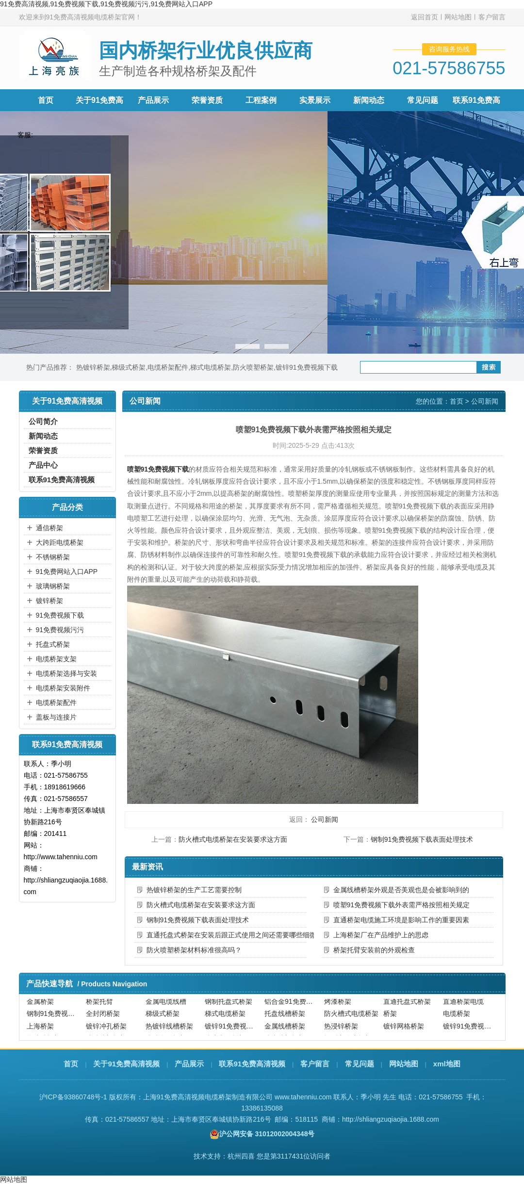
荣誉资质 (207, 100)
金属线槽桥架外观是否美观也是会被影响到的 (401, 890)
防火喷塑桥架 (253, 367)
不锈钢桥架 (53, 557)
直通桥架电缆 (463, 1005)
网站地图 (458, 17)
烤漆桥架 (337, 1005)
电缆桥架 (456, 1017)
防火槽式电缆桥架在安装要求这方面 (233, 839)
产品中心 (43, 465)
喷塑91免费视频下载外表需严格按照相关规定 (401, 905)
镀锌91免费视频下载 (307, 367)
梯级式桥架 (129, 367)
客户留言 (492, 17)
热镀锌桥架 (93, 367)
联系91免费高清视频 (62, 479)
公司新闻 (484, 401)
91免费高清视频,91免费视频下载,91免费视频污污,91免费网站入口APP (106, 4)
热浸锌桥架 (341, 1029)
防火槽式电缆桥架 (351, 1017)
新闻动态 (368, 100)
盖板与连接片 (56, 717)
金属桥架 (40, 1005)
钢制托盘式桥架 (228, 1005)
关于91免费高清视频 (126, 1064)
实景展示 (314, 100)
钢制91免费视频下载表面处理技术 (422, 839)
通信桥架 (49, 528)
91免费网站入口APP (67, 571)
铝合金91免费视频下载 (293, 1005)
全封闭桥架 (103, 1017)
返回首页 (424, 17)
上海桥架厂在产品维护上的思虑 (380, 935)
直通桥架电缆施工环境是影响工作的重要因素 (401, 920)
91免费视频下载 (60, 615)
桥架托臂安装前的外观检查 (374, 950)
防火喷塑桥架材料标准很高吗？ (194, 950)
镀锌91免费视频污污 (471, 1029)
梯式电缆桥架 (210, 367)
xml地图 (446, 1064)
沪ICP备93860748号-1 (73, 1097)
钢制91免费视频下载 (55, 1017)
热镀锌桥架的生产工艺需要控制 (194, 890)
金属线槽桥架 (284, 1029)
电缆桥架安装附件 (63, 688)
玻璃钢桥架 (53, 586)
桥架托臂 (99, 1005)
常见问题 (422, 100)
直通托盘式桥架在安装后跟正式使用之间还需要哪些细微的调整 (227, 935)
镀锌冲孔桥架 (106, 1029)
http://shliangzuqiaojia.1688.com (390, 1119)
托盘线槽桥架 (284, 1017)
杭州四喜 (241, 1156)
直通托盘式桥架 (407, 1005)
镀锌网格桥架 (403, 1029)
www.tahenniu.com (303, 1097)
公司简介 (43, 421)
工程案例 (261, 100)
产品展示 (153, 100)
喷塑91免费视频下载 (158, 469)
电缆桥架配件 (167, 367)
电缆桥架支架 (56, 659)
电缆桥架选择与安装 (66, 673)
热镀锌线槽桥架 (169, 1029)
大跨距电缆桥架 (59, 542)
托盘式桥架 (53, 644)
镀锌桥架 (49, 601)
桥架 (390, 1017)
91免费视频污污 (60, 630)
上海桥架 (40, 1029)
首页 (45, 100)
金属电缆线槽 (166, 1005)
